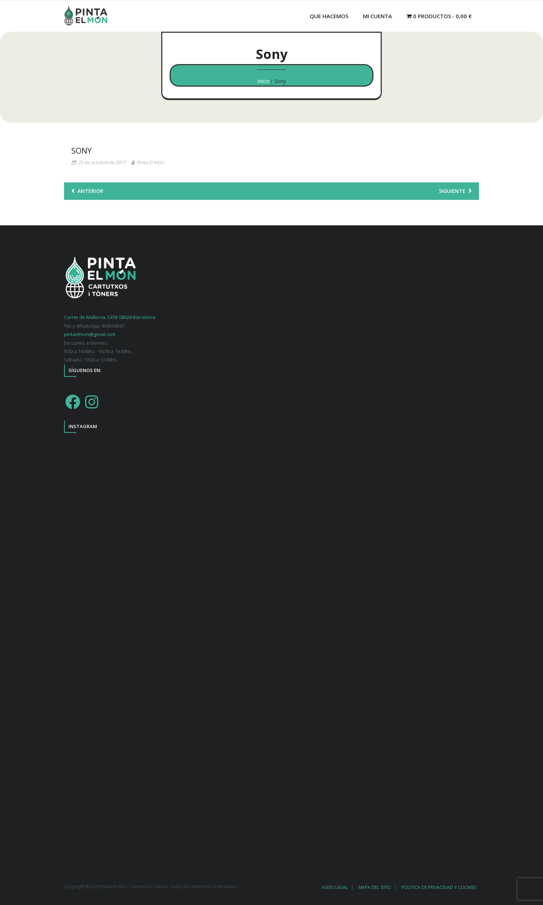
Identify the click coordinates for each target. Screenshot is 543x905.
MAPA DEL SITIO (374, 887)
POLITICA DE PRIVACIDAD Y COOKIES (438, 887)
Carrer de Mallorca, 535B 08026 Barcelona (109, 317)
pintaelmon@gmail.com (89, 334)
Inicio (263, 81)
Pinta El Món (150, 162)
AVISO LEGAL (335, 887)
